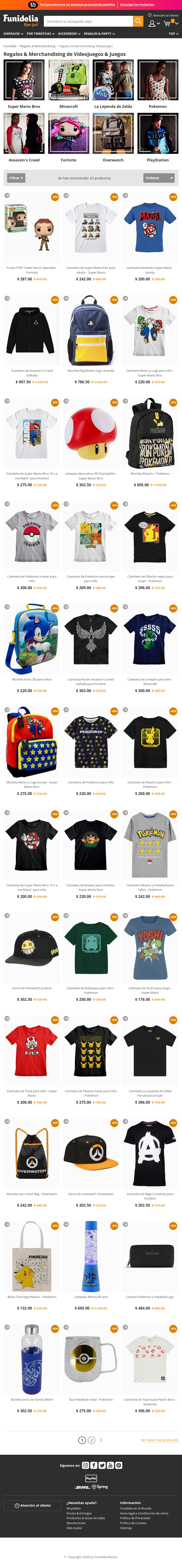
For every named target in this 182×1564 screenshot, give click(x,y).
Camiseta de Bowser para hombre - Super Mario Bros (91, 887)
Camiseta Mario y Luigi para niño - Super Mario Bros (150, 372)
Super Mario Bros (24, 106)
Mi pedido (74, 1508)
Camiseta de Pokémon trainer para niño (31, 578)
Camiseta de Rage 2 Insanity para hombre (150, 1196)
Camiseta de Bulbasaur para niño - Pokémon (91, 990)
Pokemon (158, 106)
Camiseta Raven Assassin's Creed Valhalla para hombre (91, 681)
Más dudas (74, 1528)
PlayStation (158, 160)
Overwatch (113, 160)
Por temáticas (39, 33)
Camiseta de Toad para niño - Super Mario (32, 1093)
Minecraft (68, 106)
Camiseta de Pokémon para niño (91, 782)
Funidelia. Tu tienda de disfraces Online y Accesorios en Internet (21, 21)
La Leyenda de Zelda (113, 106)
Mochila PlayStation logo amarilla (91, 370)
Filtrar (14, 178)
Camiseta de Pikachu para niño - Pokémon (150, 784)
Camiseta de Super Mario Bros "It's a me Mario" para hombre (31, 475)
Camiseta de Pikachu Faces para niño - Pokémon (91, 1093)
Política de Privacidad (135, 1518)
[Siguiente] (101, 1440)
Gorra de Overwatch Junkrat (32, 988)
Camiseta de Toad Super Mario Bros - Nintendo (150, 1401)
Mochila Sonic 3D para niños (32, 679)
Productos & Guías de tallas (86, 1518)
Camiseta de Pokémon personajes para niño (91, 578)
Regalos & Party (97, 33)
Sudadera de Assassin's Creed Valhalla (32, 372)
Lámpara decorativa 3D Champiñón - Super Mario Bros (91, 475)
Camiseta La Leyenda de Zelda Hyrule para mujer (150, 1093)
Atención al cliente (33, 1505)
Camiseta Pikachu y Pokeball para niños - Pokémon (150, 887)
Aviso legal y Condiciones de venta (144, 1513)
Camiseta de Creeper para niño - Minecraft (150, 681)
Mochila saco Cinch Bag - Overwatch (32, 1194)
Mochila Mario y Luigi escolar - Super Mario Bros (32, 784)
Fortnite (68, 160)
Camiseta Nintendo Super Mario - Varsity (150, 270)
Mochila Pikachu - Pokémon (150, 473)
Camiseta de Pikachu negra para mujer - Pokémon (150, 578)
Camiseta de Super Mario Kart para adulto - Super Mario (90, 270)
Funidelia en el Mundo (135, 1508)
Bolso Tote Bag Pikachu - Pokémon (32, 1297)
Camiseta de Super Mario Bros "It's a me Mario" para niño (31, 887)
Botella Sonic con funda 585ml (32, 1399)
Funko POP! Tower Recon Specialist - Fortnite (32, 270)
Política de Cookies (133, 1523)
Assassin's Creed (24, 160)
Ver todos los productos (159, 1440)
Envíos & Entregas (79, 1513)
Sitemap (126, 1528)
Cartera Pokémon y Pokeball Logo (150, 1297)
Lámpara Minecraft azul (91, 1297)
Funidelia (10, 46)
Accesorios (67, 33)
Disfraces (12, 33)
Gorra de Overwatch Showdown (91, 1194)
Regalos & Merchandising (37, 46)
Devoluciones (76, 1523)
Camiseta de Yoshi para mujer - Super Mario (150, 990)
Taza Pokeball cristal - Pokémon (91, 1399)
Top (172, 33)
